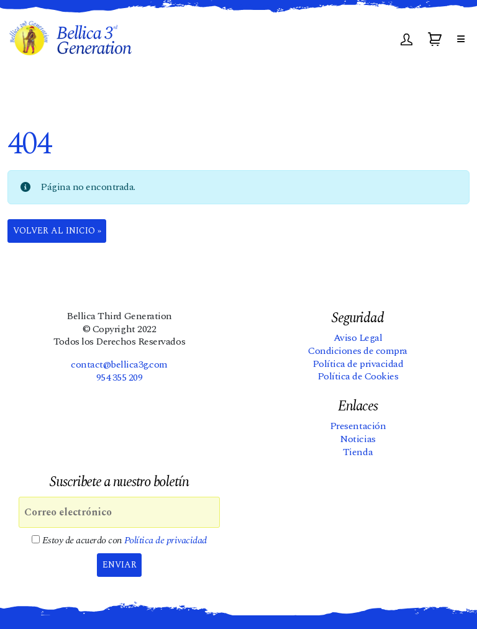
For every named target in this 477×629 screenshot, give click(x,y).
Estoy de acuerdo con (119, 540)
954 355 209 (119, 377)
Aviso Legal (358, 337)
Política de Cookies (358, 376)
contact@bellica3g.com (119, 364)
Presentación (358, 426)
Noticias (357, 439)
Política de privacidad (357, 363)
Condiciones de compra (357, 350)
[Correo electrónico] (119, 512)
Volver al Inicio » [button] (57, 230)
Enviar (119, 564)
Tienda (358, 452)
